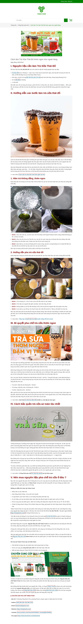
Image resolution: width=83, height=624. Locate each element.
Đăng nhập (64, 1)
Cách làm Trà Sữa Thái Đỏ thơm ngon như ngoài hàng (34, 59)
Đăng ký (70, 1)
